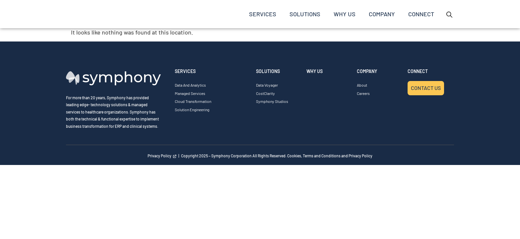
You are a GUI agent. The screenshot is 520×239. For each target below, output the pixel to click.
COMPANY (382, 14)
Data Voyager (267, 85)
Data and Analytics (190, 85)
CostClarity (265, 93)
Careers (363, 93)
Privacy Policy (162, 155)
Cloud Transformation (193, 101)
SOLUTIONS (305, 14)
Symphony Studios (272, 101)
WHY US (314, 71)
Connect (421, 14)
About (362, 85)
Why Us (345, 14)
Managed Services (190, 93)
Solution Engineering (192, 109)
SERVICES (262, 14)
